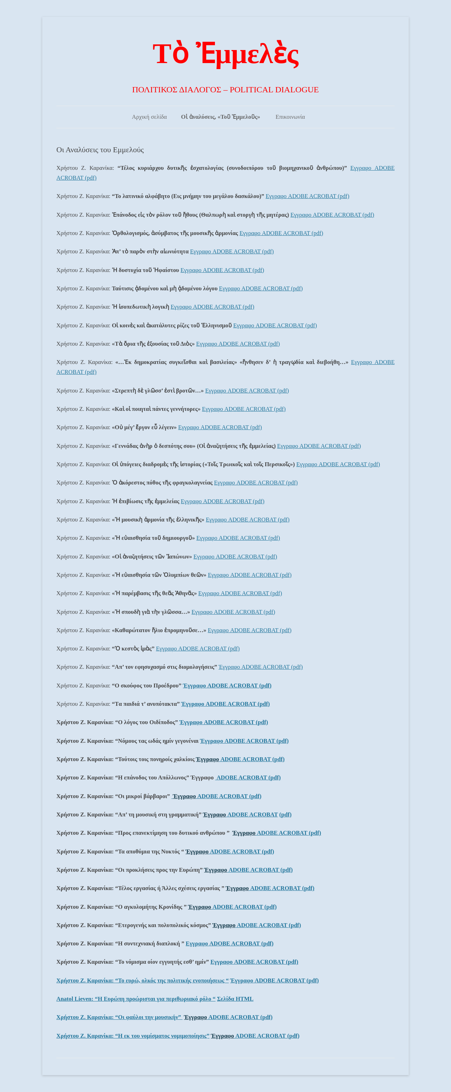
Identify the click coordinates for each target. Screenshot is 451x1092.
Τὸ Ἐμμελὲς (225, 53)
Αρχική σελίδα (149, 116)
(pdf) (285, 814)
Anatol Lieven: (136, 998)
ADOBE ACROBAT (252, 814)
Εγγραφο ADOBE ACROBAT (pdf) (308, 196)
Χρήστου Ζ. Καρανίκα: (142, 980)
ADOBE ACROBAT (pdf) (252, 759)
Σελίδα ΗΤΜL (235, 998)
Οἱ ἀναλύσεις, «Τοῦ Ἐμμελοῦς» (220, 116)
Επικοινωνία (290, 116)
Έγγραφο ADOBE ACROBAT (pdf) (260, 667)
